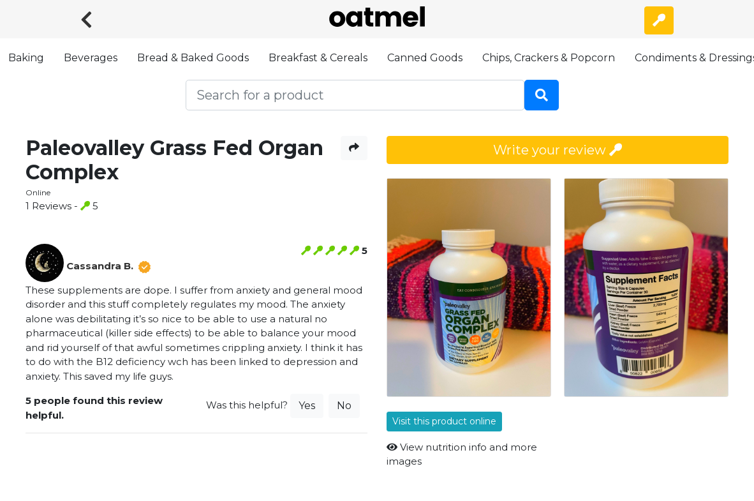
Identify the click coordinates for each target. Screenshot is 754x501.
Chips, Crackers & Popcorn (548, 58)
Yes (307, 406)
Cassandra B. (99, 266)
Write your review (557, 150)
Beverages (90, 58)
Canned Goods (424, 58)
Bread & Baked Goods (193, 58)
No (344, 406)
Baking (26, 58)
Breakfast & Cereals (318, 58)
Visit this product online (444, 421)
